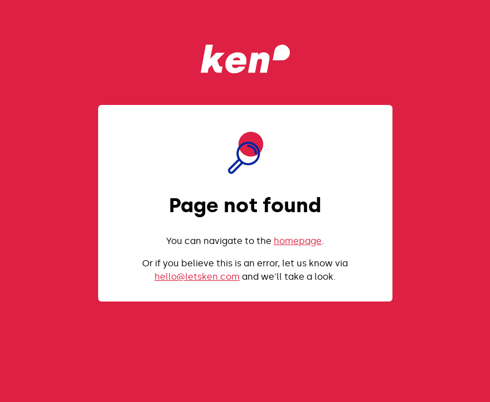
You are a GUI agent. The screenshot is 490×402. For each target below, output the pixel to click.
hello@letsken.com (197, 276)
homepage (298, 241)
